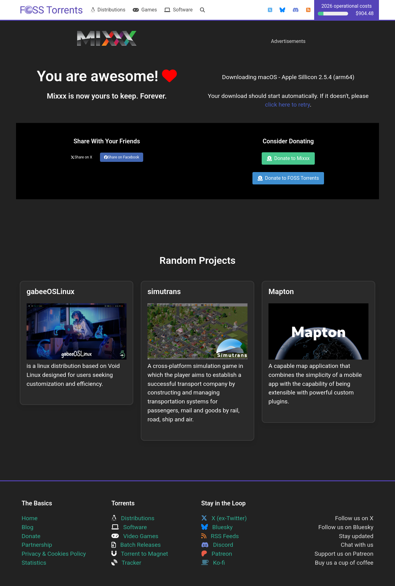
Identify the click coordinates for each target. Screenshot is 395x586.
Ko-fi (213, 562)
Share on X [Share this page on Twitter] (81, 157)
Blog (27, 527)
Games (145, 10)
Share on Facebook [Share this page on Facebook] (121, 157)
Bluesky (217, 527)
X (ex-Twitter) (224, 518)
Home (30, 518)
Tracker (126, 562)
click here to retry (287, 104)
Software (178, 10)
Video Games (134, 536)
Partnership (37, 544)
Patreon (216, 553)
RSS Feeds (220, 536)
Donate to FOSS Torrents (288, 178)
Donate (31, 536)
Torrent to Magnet (139, 553)
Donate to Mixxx (288, 158)
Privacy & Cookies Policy (54, 553)
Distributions (108, 10)
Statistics (34, 562)
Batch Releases (136, 544)
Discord (217, 544)
